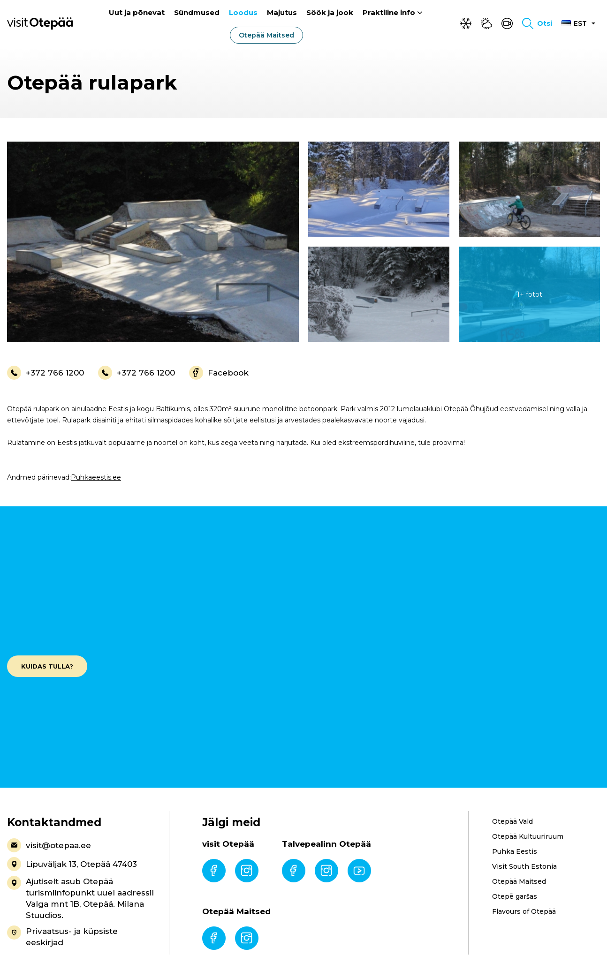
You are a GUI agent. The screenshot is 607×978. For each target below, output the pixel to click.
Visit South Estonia (524, 866)
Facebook (219, 373)
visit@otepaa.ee (49, 845)
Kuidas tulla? (47, 666)
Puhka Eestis (514, 851)
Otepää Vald (512, 821)
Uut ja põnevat (137, 12)
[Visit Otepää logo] (40, 23)
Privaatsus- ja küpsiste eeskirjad (62, 936)
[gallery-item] (153, 242)
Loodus (243, 12)
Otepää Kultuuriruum (527, 836)
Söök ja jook (329, 12)
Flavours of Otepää (524, 911)
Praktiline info (389, 12)
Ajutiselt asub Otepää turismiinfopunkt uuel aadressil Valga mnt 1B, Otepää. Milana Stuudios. (80, 898)
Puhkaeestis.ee (96, 477)
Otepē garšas (514, 896)
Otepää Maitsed (266, 35)
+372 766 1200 (45, 373)
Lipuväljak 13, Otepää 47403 (72, 864)
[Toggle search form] (537, 23)
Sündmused (197, 12)
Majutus (282, 12)
